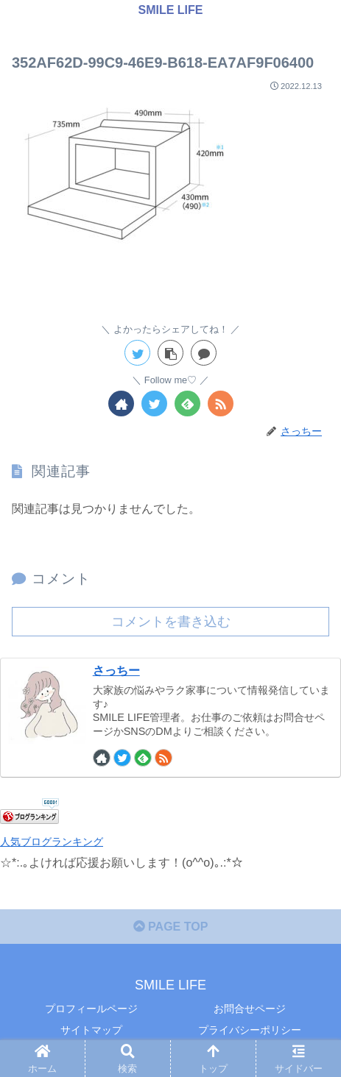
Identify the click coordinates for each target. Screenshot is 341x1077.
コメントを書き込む (171, 621)
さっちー (116, 670)
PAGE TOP (170, 926)
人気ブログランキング (51, 841)
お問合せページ (250, 1008)
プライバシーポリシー (249, 1030)
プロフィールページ (91, 1008)
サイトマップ (91, 1030)
